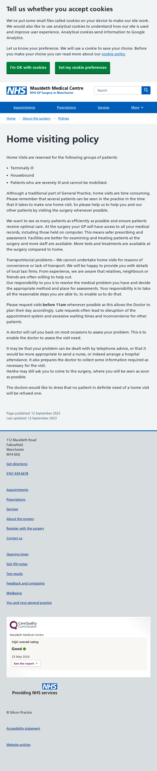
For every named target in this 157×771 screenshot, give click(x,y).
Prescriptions (66, 107)
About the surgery (37, 118)
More (137, 107)
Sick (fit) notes (16, 564)
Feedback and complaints (25, 583)
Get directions (16, 464)
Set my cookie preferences (82, 67)
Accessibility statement (23, 728)
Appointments (24, 107)
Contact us (14, 538)
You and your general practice (29, 603)
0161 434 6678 (17, 473)
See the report (24, 663)
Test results (14, 574)
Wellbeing (14, 593)
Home (11, 118)
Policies (63, 118)
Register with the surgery (25, 528)
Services (103, 107)
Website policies (18, 745)
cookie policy (113, 54)
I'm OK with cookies (28, 67)
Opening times (17, 554)
